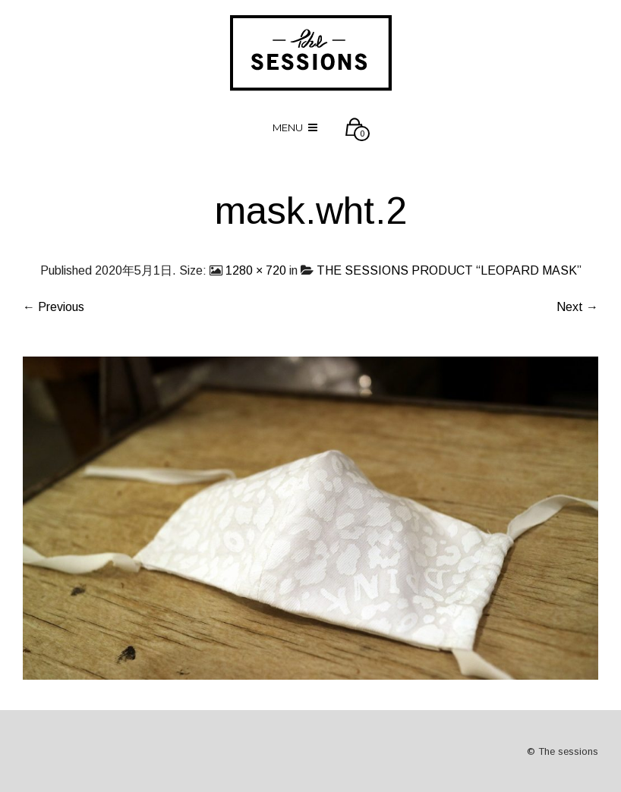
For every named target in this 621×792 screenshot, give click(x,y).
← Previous (53, 306)
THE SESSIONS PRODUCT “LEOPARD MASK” (449, 270)
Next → (577, 306)
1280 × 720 (255, 270)
